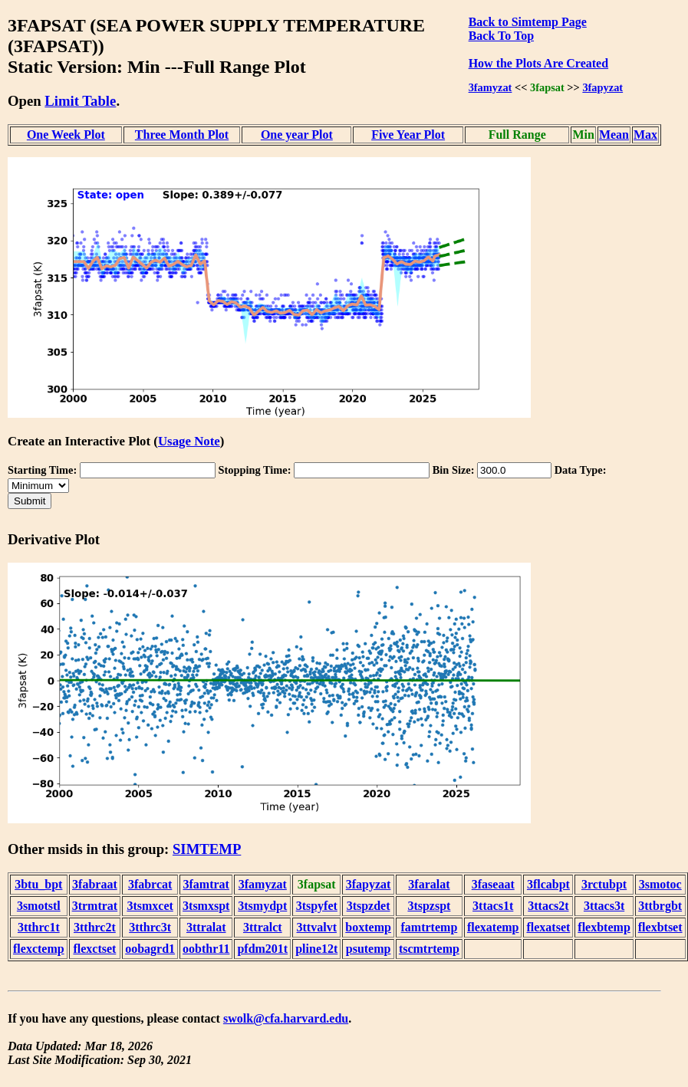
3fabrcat (150, 884)
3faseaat (493, 884)
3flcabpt (548, 884)
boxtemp (368, 927)
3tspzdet (368, 905)
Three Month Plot (182, 134)
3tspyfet (316, 905)
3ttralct (262, 927)
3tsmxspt (206, 905)
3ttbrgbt (660, 905)
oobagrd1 (150, 948)
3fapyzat (602, 87)
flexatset (548, 927)
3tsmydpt (262, 905)
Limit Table (80, 101)
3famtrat (206, 884)
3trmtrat (95, 905)
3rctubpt (604, 884)
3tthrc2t (95, 927)
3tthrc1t (39, 927)
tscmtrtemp (429, 948)
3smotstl (39, 905)
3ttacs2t (548, 905)
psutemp (368, 948)
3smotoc (660, 884)
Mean (614, 134)
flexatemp (493, 927)
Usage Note (189, 441)
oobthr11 (206, 948)
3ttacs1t (492, 905)
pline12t (316, 948)
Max (645, 134)
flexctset (94, 948)
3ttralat (206, 927)
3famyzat (490, 87)
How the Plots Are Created (538, 63)
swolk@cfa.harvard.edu (285, 1018)
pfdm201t (262, 948)
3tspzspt (428, 905)
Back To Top (501, 35)
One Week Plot (66, 134)
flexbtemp (604, 927)
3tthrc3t (150, 927)
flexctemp (38, 948)
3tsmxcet (150, 905)
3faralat (428, 884)
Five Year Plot (408, 134)
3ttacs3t (604, 905)
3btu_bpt (38, 884)
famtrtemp (429, 927)
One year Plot (297, 134)
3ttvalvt (317, 927)
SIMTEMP (207, 849)
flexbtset (660, 927)
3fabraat (94, 884)
